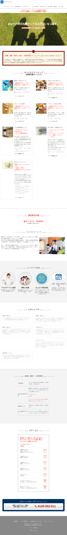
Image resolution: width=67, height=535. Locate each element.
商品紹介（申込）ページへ (45, 481)
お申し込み (61, 6)
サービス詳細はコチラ (53, 97)
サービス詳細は (19, 96)
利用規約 (41, 405)
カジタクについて (26, 6)
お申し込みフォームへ (45, 451)
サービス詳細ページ (35, 412)
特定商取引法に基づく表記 (35, 521)
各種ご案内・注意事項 (52, 6)
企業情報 (15, 521)
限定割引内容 (17, 6)
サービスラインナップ (8, 6)
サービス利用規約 (24, 521)
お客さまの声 (43, 6)
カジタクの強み (35, 6)
